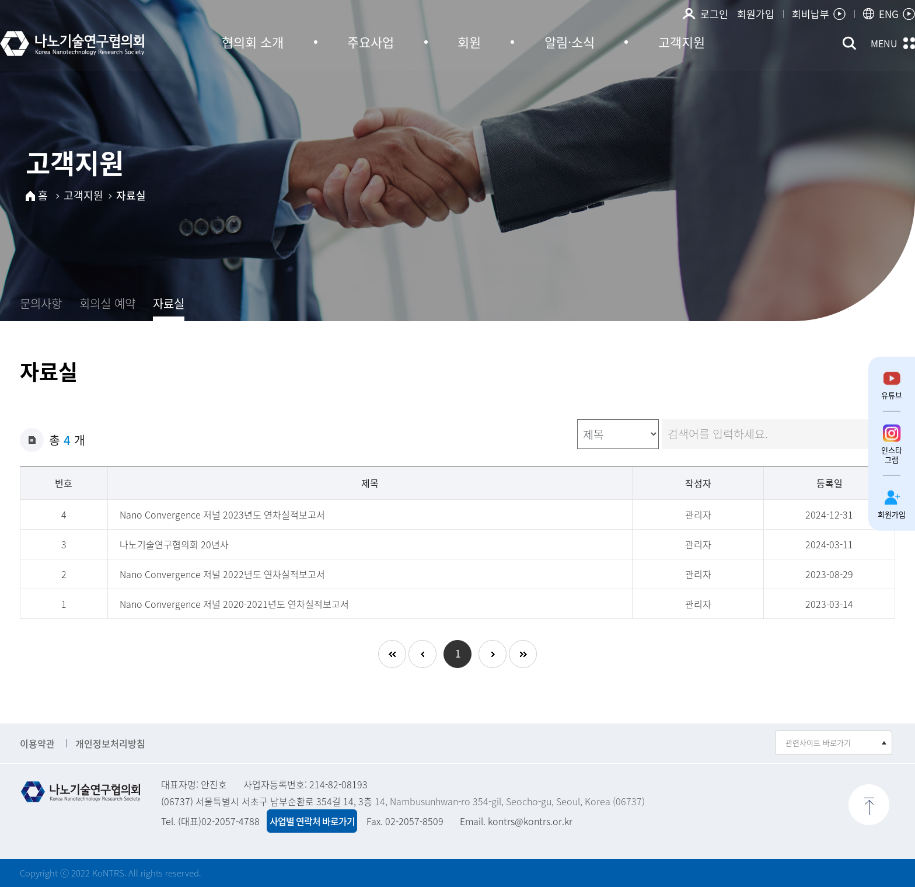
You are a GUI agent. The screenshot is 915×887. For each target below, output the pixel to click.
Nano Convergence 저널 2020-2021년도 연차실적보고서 (234, 604)
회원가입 (755, 7)
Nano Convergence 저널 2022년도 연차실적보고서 (222, 574)
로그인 (714, 7)
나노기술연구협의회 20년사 (174, 544)
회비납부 (810, 7)
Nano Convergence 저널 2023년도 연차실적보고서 (222, 514)
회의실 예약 (107, 303)
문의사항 (41, 303)
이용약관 (37, 743)
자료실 (168, 303)
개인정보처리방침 (110, 743)
